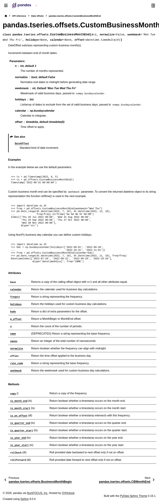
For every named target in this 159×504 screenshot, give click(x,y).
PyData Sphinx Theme (133, 495)
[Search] (146, 5)
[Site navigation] (6, 5)
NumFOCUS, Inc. (37, 493)
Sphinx (24, 499)
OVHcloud (68, 493)
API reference (19, 16)
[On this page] (153, 5)
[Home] (6, 16)
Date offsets (37, 16)
